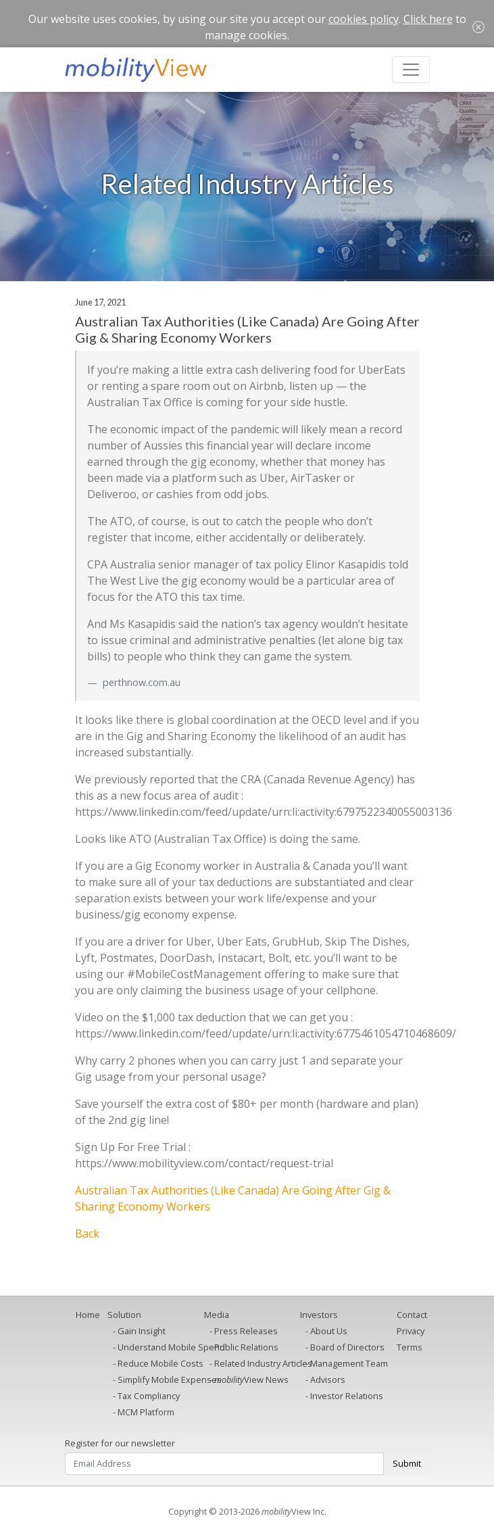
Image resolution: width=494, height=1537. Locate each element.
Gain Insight (142, 1331)
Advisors (327, 1379)
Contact (412, 1315)
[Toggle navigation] (411, 69)
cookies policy (363, 18)
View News (251, 1379)
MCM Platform (146, 1412)
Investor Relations (346, 1396)
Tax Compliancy (149, 1396)
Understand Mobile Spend (171, 1347)
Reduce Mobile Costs (160, 1363)
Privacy (410, 1331)
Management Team (349, 1363)
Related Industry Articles (263, 1363)
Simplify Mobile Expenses (170, 1379)
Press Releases (246, 1331)
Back (87, 1233)
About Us (328, 1331)
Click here (428, 18)
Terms (409, 1347)
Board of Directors (347, 1347)
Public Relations (246, 1347)
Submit (407, 1463)
